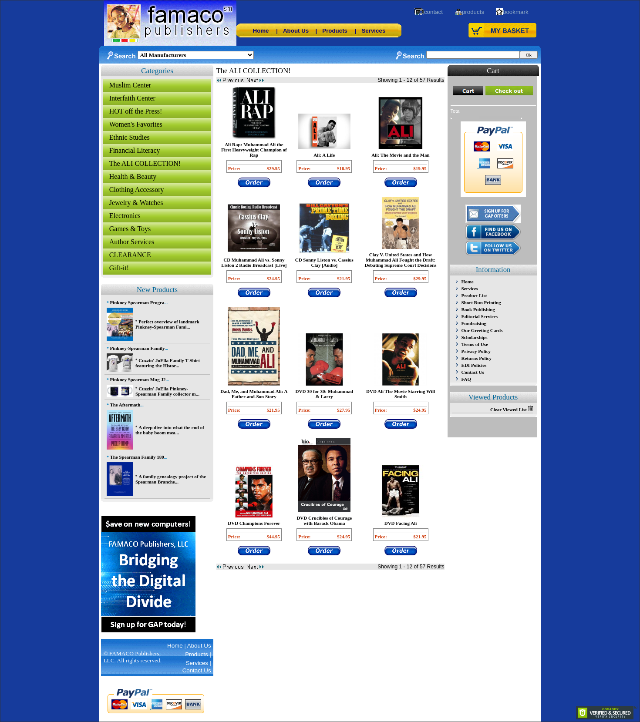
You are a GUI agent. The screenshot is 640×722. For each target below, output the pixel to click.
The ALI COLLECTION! (145, 163)
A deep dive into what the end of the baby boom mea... (169, 430)
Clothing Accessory (136, 189)
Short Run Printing (481, 302)
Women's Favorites (135, 124)
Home (261, 30)
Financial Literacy (134, 150)
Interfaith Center (132, 98)
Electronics (125, 215)
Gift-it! (119, 268)
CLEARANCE (130, 255)
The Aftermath (125, 404)
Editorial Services (479, 316)
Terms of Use (474, 344)
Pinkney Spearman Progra (137, 302)
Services (373, 30)
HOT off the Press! (135, 111)
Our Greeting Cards (482, 330)
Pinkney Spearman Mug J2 (137, 379)
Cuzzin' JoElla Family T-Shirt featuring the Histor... (167, 363)
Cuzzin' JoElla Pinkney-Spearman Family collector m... (167, 391)
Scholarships (474, 337)
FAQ (466, 379)
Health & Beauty (132, 176)
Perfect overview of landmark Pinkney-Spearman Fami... (167, 324)
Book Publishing (478, 309)
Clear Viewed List (511, 409)
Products (334, 30)
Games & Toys (130, 228)
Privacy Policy (476, 351)
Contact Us (472, 372)
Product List (474, 295)
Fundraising (473, 323)
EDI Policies (474, 365)
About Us (296, 30)
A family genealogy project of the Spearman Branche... (170, 479)
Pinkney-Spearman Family (137, 348)
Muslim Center (130, 85)
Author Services (132, 241)
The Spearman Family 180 (137, 457)
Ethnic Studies (129, 137)
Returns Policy (476, 358)
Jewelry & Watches (136, 202)
